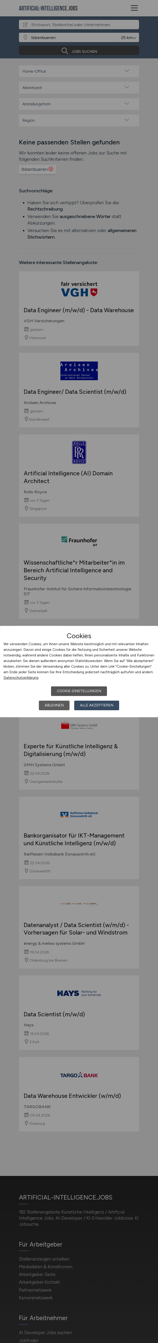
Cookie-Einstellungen (79, 691)
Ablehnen (54, 705)
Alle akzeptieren (96, 705)
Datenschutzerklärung (21, 678)
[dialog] (79, 671)
